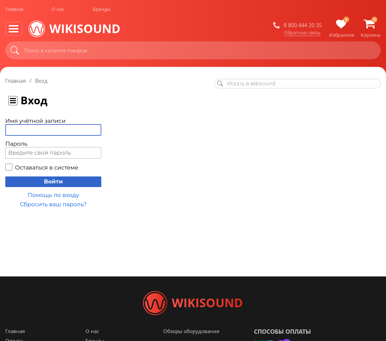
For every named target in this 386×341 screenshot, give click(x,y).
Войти (53, 181)
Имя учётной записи (35, 121)
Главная (14, 9)
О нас (58, 9)
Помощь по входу (53, 195)
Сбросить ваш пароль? (53, 204)
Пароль (16, 143)
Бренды (102, 9)
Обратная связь (302, 33)
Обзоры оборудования (191, 334)
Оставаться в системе (46, 167)
